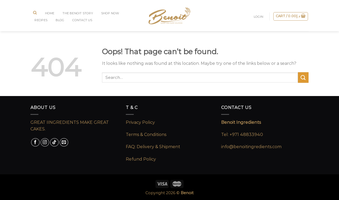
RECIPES (40, 20)
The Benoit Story (78, 13)
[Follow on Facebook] (35, 142)
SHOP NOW (110, 13)
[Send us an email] (64, 142)
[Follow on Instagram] (45, 142)
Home (50, 13)
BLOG (60, 20)
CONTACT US (82, 20)
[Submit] (303, 77)
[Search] (34, 12)
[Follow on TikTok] (54, 142)
